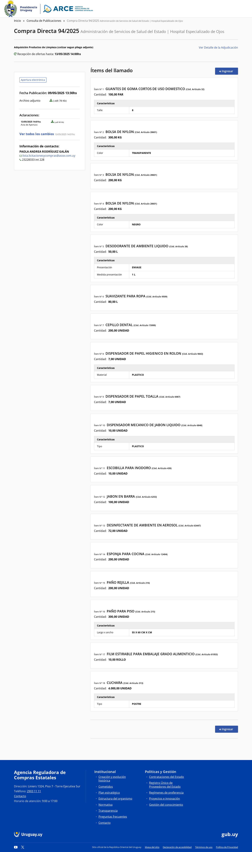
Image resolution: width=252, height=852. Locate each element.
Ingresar (228, 71)
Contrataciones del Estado (166, 777)
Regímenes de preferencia (166, 793)
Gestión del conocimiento (166, 805)
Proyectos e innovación (164, 798)
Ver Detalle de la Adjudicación (218, 47)
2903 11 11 (34, 791)
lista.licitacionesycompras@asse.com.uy (49, 156)
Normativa (106, 805)
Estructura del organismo (115, 798)
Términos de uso (203, 847)
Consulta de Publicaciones (44, 21)
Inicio (17, 21)
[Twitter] (22, 847)
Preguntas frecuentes (113, 817)
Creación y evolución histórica (112, 778)
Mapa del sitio (152, 847)
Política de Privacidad (227, 847)
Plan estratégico (109, 793)
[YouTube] (16, 847)
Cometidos (106, 787)
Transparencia (108, 811)
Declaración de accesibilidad (177, 847)
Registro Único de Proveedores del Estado (165, 784)
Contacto (20, 796)
